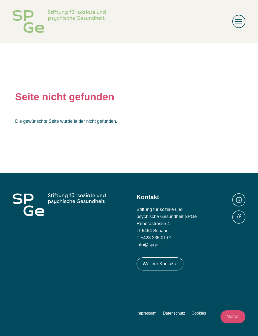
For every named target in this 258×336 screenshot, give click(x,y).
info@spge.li (149, 244)
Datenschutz (174, 313)
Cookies (198, 313)
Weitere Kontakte (160, 263)
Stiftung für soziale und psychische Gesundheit (59, 21)
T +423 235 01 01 (154, 237)
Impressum (146, 313)
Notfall (233, 316)
